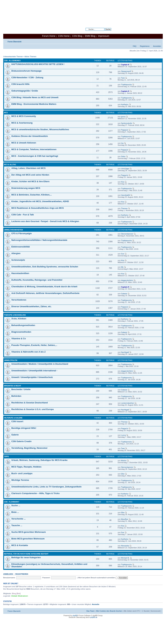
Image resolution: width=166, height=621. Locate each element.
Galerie (15, 434)
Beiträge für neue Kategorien (26, 557)
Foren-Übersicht (14, 42)
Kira (122, 182)
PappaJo (124, 130)
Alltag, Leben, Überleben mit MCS (28, 168)
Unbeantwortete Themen (13, 56)
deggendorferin (127, 280)
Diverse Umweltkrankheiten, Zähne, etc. (31, 306)
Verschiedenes (18, 300)
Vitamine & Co (18, 338)
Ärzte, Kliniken (18, 318)
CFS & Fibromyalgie (21, 233)
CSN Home (64, 36)
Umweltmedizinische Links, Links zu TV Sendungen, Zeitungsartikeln (46, 486)
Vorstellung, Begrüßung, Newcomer (29, 448)
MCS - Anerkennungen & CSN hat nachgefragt (34, 156)
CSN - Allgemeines (12, 61)
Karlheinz (125, 104)
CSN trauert (17, 421)
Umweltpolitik (11, 360)
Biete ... (15, 512)
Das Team (90, 611)
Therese (124, 208)
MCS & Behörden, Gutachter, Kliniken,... (31, 195)
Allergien (15, 253)
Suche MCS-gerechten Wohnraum (28, 532)
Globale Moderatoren (19, 596)
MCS (6, 113)
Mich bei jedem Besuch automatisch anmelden (98, 578)
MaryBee (124, 519)
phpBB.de (93, 617)
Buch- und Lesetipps (21, 473)
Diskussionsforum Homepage (26, 71)
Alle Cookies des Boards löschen (109, 611)
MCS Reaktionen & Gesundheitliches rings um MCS (37, 208)
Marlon (124, 460)
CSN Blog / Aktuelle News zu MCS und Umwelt (34, 97)
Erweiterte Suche (104, 32)
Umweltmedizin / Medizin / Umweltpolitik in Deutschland (39, 364)
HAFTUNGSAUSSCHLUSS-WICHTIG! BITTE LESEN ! (37, 64)
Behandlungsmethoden (23, 325)
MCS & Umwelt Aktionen (23, 143)
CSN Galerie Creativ (21, 441)
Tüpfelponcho (126, 84)
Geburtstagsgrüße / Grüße (24, 91)
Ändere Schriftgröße (158, 41)
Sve (122, 254)
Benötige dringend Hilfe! (23, 428)
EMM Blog (90, 36)
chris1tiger (125, 169)
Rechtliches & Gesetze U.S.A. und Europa (32, 409)
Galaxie (124, 294)
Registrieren (144, 46)
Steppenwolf (126, 71)
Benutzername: (9, 578)
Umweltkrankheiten (13, 230)
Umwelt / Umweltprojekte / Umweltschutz (32, 377)
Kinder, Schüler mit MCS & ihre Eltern (30, 181)
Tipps (6, 456)
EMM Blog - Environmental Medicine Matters (33, 104)
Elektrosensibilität (20, 246)
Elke (122, 474)
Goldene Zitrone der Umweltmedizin (29, 136)
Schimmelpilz (18, 260)
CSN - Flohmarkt (11, 502)
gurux (123, 117)
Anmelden (157, 46)
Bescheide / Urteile (20, 389)
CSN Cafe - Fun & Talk (22, 214)
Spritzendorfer (126, 123)
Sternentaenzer (127, 234)
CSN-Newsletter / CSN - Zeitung (27, 77)
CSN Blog (77, 36)
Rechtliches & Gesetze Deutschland (29, 402)
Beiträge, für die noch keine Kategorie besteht (26, 554)
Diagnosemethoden (21, 332)
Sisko (123, 156)
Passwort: (46, 578)
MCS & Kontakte (19, 545)
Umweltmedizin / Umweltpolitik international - (34, 370)
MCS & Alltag (10, 164)
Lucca (123, 435)
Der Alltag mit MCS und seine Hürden (30, 175)
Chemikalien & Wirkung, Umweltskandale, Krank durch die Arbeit (44, 286)
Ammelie (95, 604)
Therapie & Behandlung (15, 315)
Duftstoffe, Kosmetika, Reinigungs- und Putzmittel (36, 280)
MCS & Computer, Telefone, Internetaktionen (33, 149)
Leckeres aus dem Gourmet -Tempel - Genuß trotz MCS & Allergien (45, 221)
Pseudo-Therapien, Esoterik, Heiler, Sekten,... (34, 345)
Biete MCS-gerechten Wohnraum (28, 538)
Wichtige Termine (20, 480)
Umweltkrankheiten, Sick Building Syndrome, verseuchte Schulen (44, 266)
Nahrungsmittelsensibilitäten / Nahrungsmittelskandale (39, 240)
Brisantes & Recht (12, 386)
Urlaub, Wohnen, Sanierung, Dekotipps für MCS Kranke (39, 460)
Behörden (16, 396)
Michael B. (125, 558)
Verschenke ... (18, 519)
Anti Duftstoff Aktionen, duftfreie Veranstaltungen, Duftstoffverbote (45, 293)
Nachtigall (125, 352)
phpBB (74, 615)
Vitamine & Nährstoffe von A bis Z (28, 352)
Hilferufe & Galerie (13, 418)
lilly (122, 267)
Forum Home (48, 36)
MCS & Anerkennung (22, 123)
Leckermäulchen (127, 403)
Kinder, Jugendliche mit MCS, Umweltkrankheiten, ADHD (40, 201)
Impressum (103, 36)
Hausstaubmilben (20, 273)
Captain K (125, 65)
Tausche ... (16, 525)
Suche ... (15, 505)
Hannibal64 (125, 195)
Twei (123, 78)
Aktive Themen (30, 56)
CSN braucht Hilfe (20, 84)
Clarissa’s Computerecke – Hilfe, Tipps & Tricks (35, 493)
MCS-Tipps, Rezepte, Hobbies (26, 467)
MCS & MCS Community (23, 116)
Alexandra (125, 546)
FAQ (134, 46)
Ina (122, 143)
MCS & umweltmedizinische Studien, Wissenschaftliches (40, 129)
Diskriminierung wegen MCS (25, 188)
